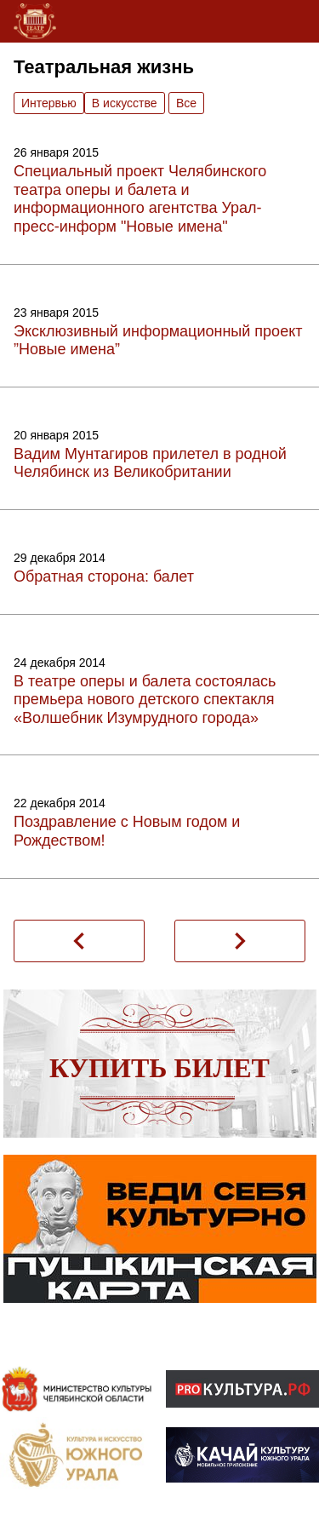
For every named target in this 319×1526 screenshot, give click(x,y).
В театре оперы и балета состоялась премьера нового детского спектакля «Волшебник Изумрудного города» (145, 699)
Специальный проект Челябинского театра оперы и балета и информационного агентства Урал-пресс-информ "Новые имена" (140, 199)
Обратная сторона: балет (104, 576)
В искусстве (124, 103)
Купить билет (159, 1068)
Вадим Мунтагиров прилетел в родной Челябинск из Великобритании (150, 463)
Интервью (49, 103)
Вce (186, 103)
